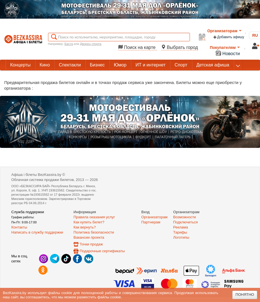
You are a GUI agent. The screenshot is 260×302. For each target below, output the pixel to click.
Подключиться (185, 222)
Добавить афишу (228, 37)
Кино (45, 64)
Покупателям (225, 47)
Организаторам (224, 31)
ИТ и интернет (150, 64)
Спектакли (70, 64)
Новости (227, 53)
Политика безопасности (93, 232)
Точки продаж (91, 244)
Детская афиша (212, 64)
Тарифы (180, 232)
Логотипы (181, 237)
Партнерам (150, 222)
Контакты (19, 227)
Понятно (244, 294)
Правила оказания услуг (94, 217)
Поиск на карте (137, 47)
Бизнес (97, 64)
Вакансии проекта (88, 237)
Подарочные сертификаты (102, 251)
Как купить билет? (88, 222)
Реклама (180, 227)
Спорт (181, 64)
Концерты (20, 64)
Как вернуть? (84, 227)
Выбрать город (179, 47)
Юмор (120, 64)
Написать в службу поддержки (37, 232)
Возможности (184, 217)
